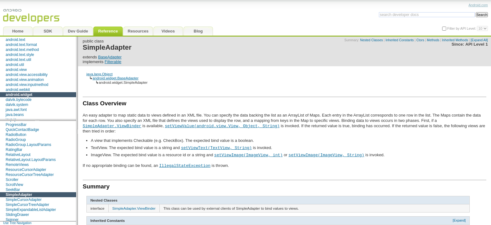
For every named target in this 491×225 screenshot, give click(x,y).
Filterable (113, 61)
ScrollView (14, 184)
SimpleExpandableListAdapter (31, 210)
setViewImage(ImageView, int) (248, 155)
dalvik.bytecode (19, 100)
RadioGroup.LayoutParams (28, 144)
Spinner (12, 220)
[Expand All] (479, 40)
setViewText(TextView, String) (216, 147)
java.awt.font (16, 110)
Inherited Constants (399, 40)
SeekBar (13, 190)
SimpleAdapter (19, 194)
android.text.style (20, 54)
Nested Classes (371, 40)
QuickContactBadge (22, 130)
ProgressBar (16, 124)
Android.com (478, 5)
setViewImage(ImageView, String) (326, 155)
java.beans (15, 114)
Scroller (12, 180)
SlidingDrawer (17, 214)
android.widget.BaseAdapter (115, 78)
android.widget (19, 94)
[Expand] (459, 220)
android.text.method (22, 50)
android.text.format (21, 44)
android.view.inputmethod (27, 84)
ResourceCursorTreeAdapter (30, 174)
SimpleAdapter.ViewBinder (112, 125)
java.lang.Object (99, 74)
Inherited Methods (455, 40)
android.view (16, 70)
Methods (433, 40)
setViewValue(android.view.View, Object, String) (222, 125)
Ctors (420, 40)
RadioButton (16, 134)
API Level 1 (476, 44)
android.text (15, 40)
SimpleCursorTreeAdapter (27, 204)
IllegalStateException (184, 165)
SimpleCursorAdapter (24, 200)
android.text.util (18, 60)
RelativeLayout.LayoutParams (31, 160)
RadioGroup (16, 140)
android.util (15, 64)
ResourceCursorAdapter (26, 170)
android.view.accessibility (27, 74)
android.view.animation (25, 80)
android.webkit (18, 90)
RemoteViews (17, 164)
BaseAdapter (109, 57)
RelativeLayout (18, 154)
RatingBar (14, 150)
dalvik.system (17, 104)
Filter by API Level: (462, 28)
